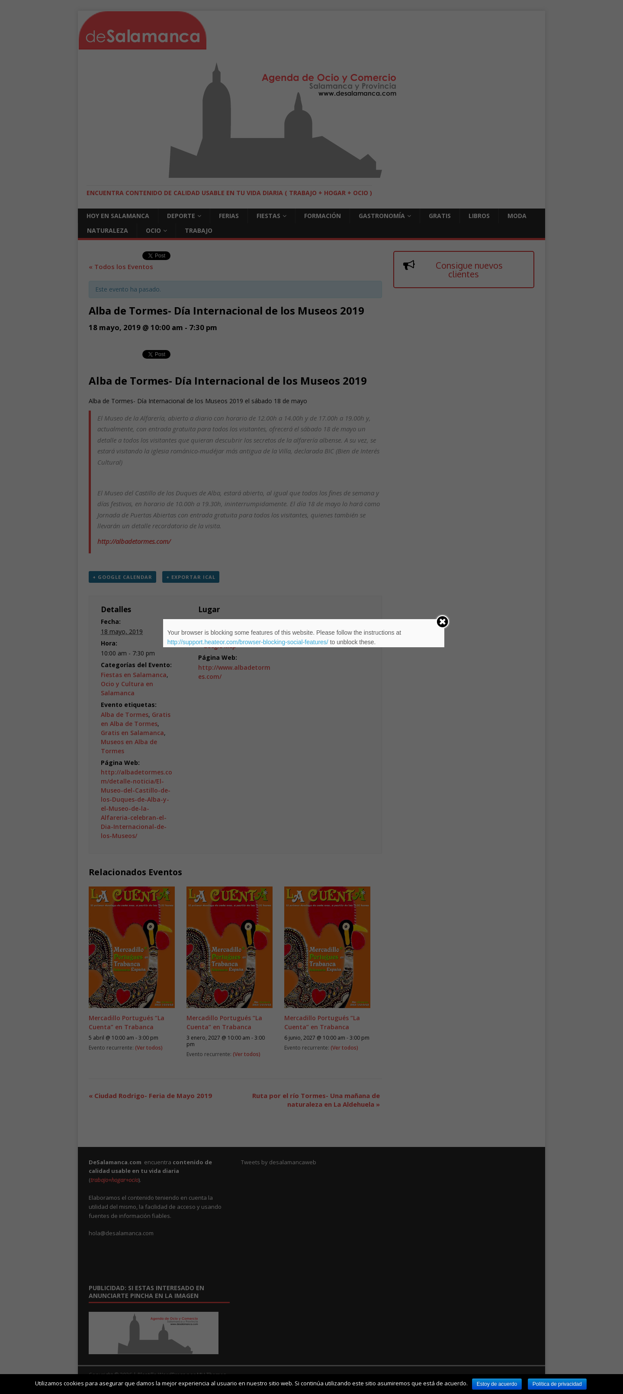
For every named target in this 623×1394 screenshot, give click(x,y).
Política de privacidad (557, 1384)
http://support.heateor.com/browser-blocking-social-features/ (247, 642)
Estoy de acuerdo (497, 1384)
